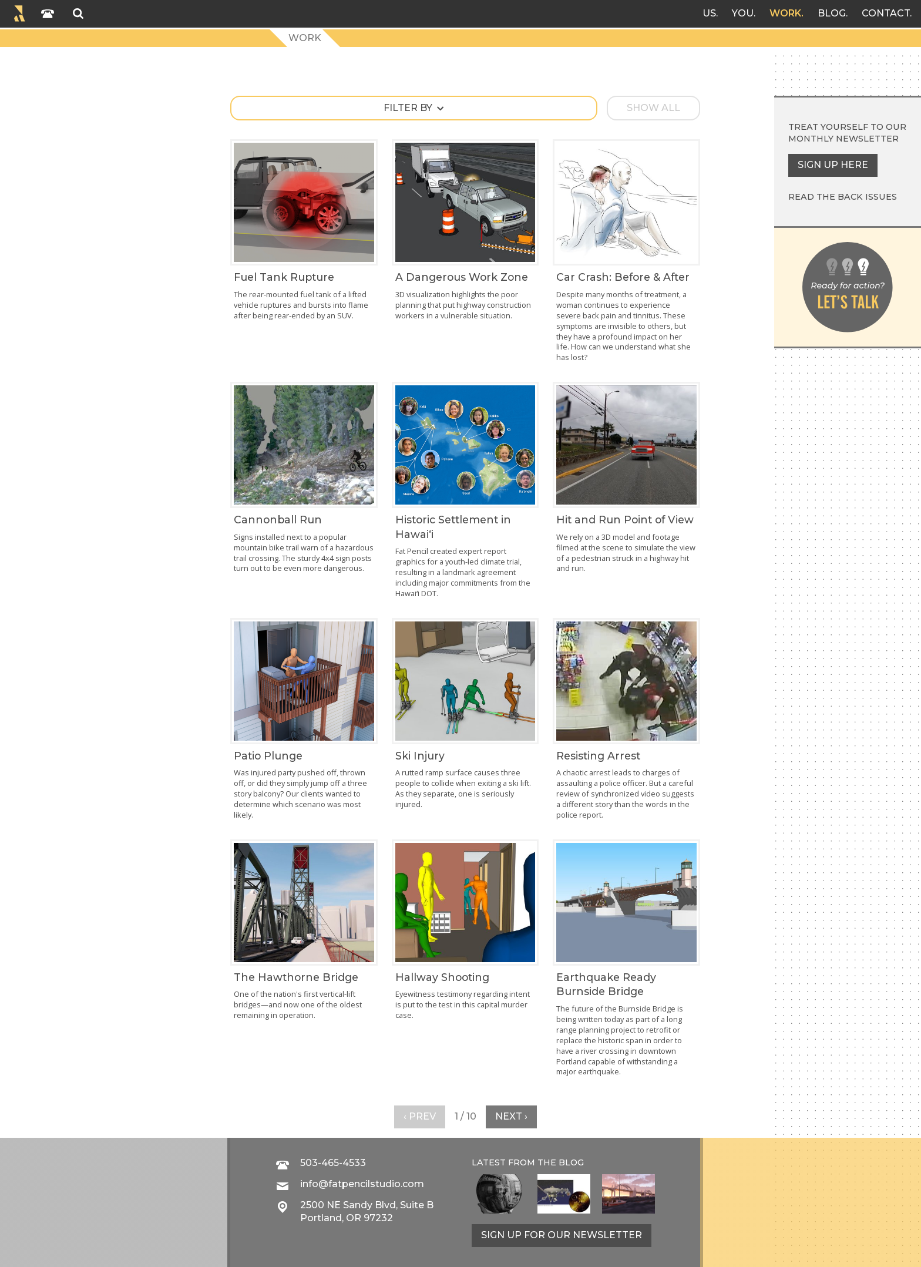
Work (785, 13)
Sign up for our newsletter (561, 1235)
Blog (832, 13)
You (743, 13)
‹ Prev (420, 1116)
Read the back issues (842, 196)
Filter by (408, 107)
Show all (653, 107)
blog (571, 1162)
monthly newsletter (843, 138)
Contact (886, 13)
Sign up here (833, 164)
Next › (511, 1116)
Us (709, 13)
